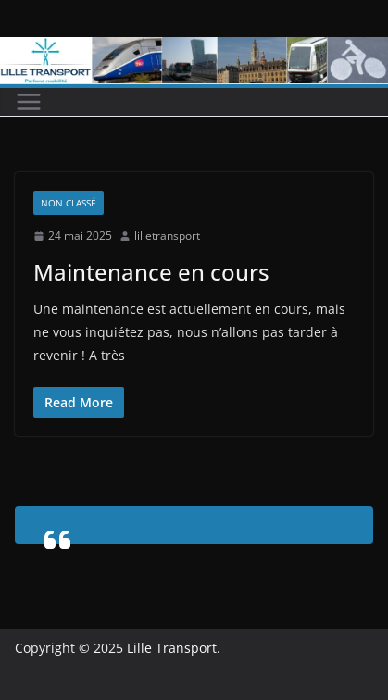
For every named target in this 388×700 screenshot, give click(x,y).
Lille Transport (172, 647)
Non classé (68, 202)
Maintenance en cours (151, 271)
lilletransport (167, 236)
